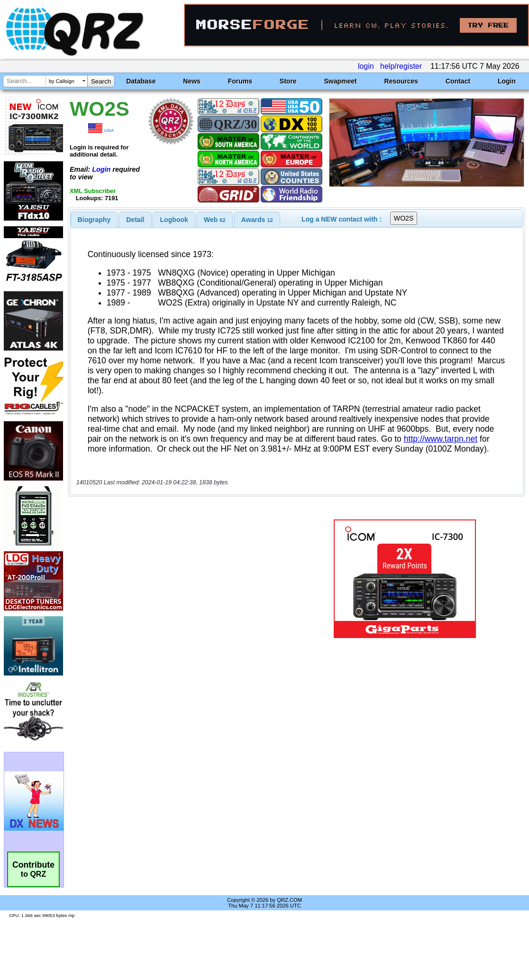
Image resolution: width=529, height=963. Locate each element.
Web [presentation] (215, 219)
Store (288, 81)
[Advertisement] (184, 578)
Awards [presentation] (257, 219)
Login (507, 81)
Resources (401, 81)
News (192, 81)
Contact (458, 81)
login (366, 66)
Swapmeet (340, 81)
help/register (401, 66)
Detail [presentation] (135, 219)
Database (140, 81)
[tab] (94, 220)
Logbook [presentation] (174, 219)
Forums (240, 81)
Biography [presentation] (94, 219)
